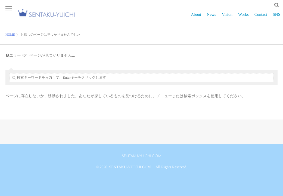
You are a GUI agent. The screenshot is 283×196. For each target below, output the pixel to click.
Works (243, 18)
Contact (260, 18)
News (211, 18)
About (196, 18)
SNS (276, 18)
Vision (227, 18)
